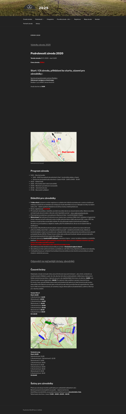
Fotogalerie (50, 19)
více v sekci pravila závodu (79, 213)
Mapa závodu (88, 19)
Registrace (77, 19)
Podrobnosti (39, 19)
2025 (44, 8)
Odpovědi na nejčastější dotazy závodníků (52, 261)
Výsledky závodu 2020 (41, 45)
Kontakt (97, 19)
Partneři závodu (28, 23)
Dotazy (38, 23)
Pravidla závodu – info (64, 19)
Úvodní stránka (27, 19)
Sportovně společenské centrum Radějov (44, 78)
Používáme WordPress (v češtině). (32, 410)
